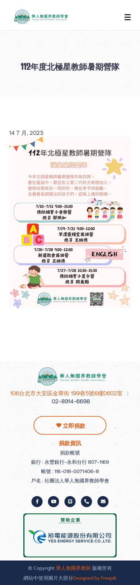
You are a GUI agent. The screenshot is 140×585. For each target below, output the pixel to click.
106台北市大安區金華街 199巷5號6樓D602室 (66, 393)
